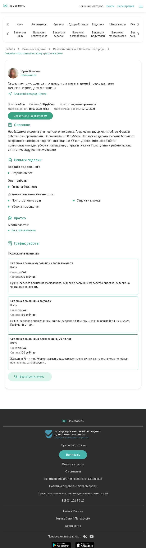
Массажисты (117, 24)
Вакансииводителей (98, 34)
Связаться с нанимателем (30, 115)
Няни (20, 24)
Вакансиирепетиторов (39, 34)
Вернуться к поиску (29, 376)
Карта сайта (73, 526)
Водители (98, 24)
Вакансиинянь (20, 34)
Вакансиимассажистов (117, 34)
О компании (73, 471)
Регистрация (125, 6)
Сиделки (58, 24)
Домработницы (78, 24)
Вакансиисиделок (59, 34)
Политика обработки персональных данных (73, 479)
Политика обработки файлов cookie (73, 486)
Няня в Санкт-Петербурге (73, 518)
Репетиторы (39, 24)
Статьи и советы (73, 464)
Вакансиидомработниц (78, 34)
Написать (73, 454)
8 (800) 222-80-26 (73, 500)
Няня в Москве (73, 511)
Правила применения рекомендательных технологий (73, 493)
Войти (110, 6)
